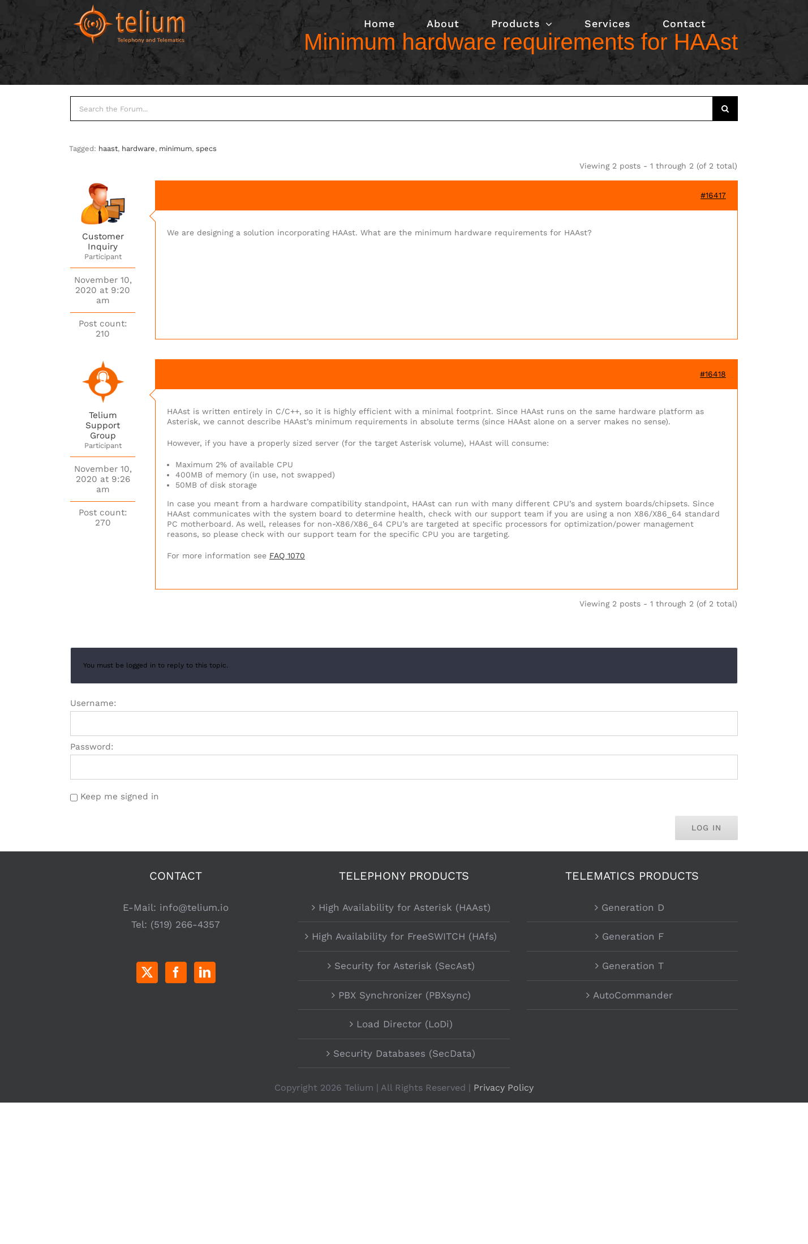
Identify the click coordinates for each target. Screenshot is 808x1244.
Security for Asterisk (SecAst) (404, 965)
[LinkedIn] (205, 972)
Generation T (633, 965)
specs (206, 148)
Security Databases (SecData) (404, 1053)
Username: (93, 703)
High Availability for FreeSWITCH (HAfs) (404, 936)
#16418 (713, 373)
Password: (92, 747)
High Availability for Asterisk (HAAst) (405, 907)
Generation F (633, 936)
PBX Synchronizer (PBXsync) (404, 995)
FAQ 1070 (287, 555)
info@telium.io (194, 907)
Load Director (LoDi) (404, 1024)
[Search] (725, 108)
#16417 (713, 195)
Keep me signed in (119, 796)
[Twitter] (147, 972)
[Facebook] (176, 972)
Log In (706, 827)
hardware (138, 148)
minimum (175, 148)
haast (108, 148)
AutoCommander (633, 995)
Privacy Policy (504, 1087)
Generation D (632, 907)
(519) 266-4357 (185, 924)
